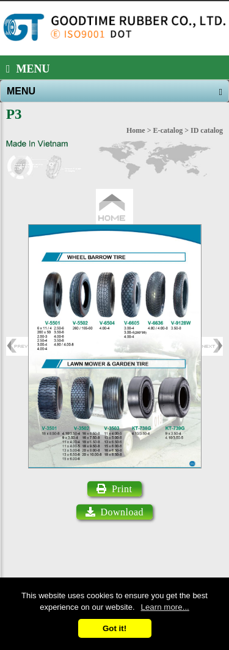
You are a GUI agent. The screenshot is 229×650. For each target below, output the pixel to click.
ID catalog (207, 130)
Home (135, 130)
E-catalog (168, 130)
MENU (28, 69)
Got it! (114, 628)
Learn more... (165, 607)
